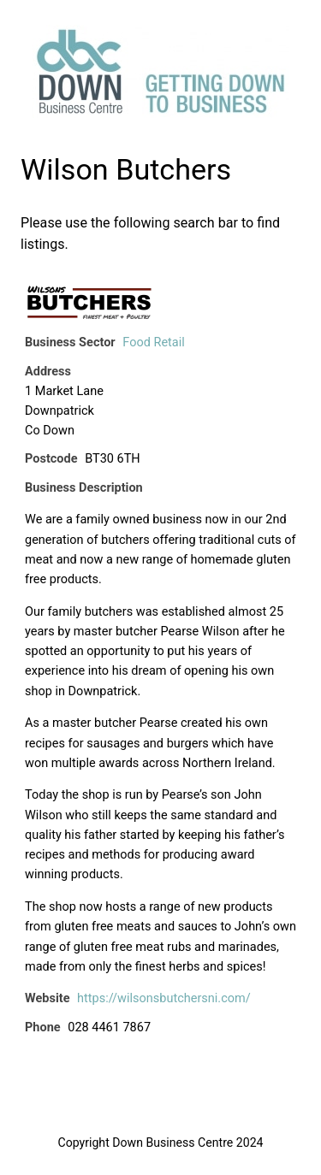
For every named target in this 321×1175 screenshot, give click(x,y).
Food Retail (153, 342)
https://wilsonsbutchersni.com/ (164, 998)
